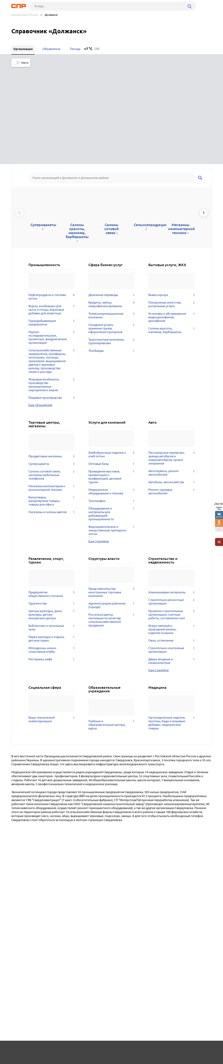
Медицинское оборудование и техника (111, 392)
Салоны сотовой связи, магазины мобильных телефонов (51, 375)
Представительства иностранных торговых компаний (111, 492)
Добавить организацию (194, 1049)
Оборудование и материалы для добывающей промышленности (111, 414)
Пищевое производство (51, 298)
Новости (43, 1049)
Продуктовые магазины (51, 357)
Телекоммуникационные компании (111, 215)
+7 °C (88, 49)
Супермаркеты (51, 364)
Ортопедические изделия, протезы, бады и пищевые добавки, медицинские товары (171, 623)
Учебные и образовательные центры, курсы (111, 625)
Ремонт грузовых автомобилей (171, 392)
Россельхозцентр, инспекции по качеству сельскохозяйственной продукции (111, 520)
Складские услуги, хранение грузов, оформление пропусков (111, 228)
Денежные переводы (111, 195)
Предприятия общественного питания (51, 494)
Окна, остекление (171, 541)
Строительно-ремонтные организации (171, 502)
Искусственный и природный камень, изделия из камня (171, 529)
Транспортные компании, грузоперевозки (111, 241)
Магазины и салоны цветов (51, 412)
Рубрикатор (18, 1049)
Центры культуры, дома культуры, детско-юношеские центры (51, 515)
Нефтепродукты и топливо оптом (51, 197)
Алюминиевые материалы (171, 493)
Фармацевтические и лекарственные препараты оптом (111, 430)
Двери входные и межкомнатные (171, 561)
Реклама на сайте (71, 1049)
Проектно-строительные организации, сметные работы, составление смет (171, 515)
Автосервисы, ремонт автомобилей (171, 373)
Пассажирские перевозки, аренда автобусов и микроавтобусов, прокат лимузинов (171, 358)
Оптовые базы (111, 364)
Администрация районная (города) (111, 505)
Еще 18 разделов (40, 305)
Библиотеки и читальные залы (51, 528)
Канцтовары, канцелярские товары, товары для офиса (51, 401)
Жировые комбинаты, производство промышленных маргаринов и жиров (51, 285)
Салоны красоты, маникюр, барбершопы (171, 230)
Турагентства (51, 504)
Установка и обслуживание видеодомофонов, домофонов (171, 217)
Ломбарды (111, 251)
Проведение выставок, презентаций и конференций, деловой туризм (111, 377)
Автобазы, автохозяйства (171, 382)
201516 (219, 517)
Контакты (101, 1049)
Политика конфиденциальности (65, 1060)
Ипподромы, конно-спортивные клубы (51, 550)
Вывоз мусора (171, 195)
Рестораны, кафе (51, 559)
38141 (219, 525)
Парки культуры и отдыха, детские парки (51, 539)
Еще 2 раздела (158, 570)
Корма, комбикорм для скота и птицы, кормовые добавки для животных (51, 210)
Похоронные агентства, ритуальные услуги (171, 204)
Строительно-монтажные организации (171, 550)
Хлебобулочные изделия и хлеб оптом (111, 355)
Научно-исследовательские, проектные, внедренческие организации (51, 238)
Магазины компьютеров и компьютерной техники (51, 388)
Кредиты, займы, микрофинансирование (111, 204)
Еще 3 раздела (98, 441)
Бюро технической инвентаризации (51, 619)
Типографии (111, 401)
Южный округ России (24, 15)
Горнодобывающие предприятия (51, 223)
